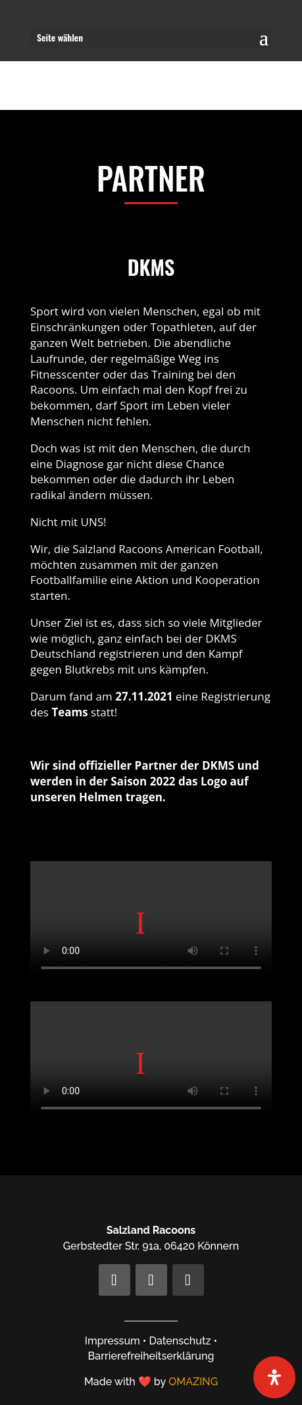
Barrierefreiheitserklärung (151, 1356)
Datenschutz (180, 1341)
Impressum (112, 1341)
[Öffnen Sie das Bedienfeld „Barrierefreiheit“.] (274, 1377)
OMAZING (193, 1381)
